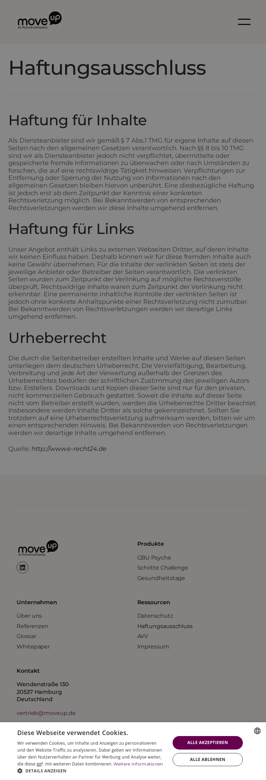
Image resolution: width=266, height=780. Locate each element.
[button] (91, 771)
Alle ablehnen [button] (207, 759)
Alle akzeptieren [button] (207, 742)
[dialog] (133, 751)
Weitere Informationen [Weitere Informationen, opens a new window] (138, 764)
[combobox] (257, 730)
